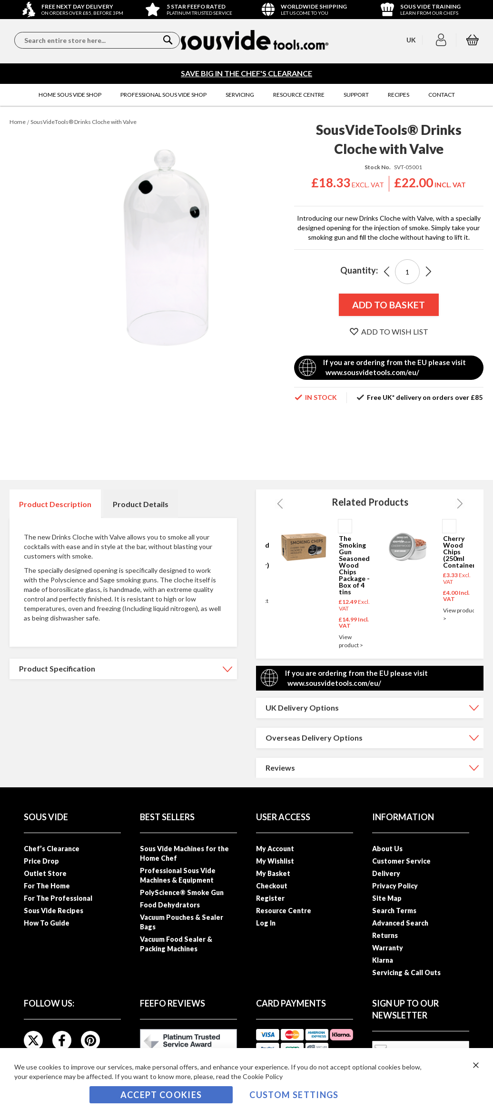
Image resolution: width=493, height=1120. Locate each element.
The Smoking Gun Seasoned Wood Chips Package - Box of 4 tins (354, 565)
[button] (442, 40)
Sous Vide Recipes (53, 910)
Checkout (271, 886)
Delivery (386, 873)
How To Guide (46, 923)
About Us (387, 849)
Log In (266, 923)
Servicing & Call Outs (406, 972)
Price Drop (41, 861)
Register (270, 898)
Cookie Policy (263, 1076)
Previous (280, 504)
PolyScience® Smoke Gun (182, 892)
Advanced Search (400, 923)
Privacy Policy (395, 886)
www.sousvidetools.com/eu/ (372, 372)
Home (18, 121)
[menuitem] (70, 95)
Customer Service (401, 861)
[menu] (246, 95)
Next (459, 504)
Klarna (382, 960)
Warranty (387, 948)
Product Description (55, 504)
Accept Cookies (161, 1094)
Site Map (387, 898)
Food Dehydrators (170, 905)
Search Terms (394, 910)
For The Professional (58, 898)
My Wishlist (275, 861)
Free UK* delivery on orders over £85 (425, 397)
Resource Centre (283, 910)
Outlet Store (45, 873)
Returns (385, 935)
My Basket (273, 873)
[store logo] (254, 40)
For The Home (47, 886)
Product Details (140, 504)
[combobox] (97, 40)
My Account (275, 849)
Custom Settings (293, 1094)
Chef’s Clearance (51, 849)
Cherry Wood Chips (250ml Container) (460, 551)
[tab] (55, 503)
